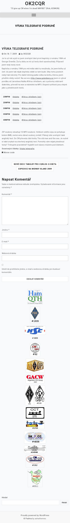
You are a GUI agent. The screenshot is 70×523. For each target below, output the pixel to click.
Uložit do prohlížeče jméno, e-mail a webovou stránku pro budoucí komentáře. (31, 270)
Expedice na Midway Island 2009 (35, 169)
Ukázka (16, 97)
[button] (34, 15)
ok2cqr (26, 54)
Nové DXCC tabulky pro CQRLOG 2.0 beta (35, 164)
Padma (29, 518)
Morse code (9, 152)
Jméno (5, 230)
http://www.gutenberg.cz (42, 78)
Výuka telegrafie (27, 148)
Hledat (5, 497)
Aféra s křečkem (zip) (31, 97)
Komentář (7, 194)
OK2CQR (35, 3)
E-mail (5, 241)
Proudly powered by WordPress (35, 515)
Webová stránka (9, 253)
